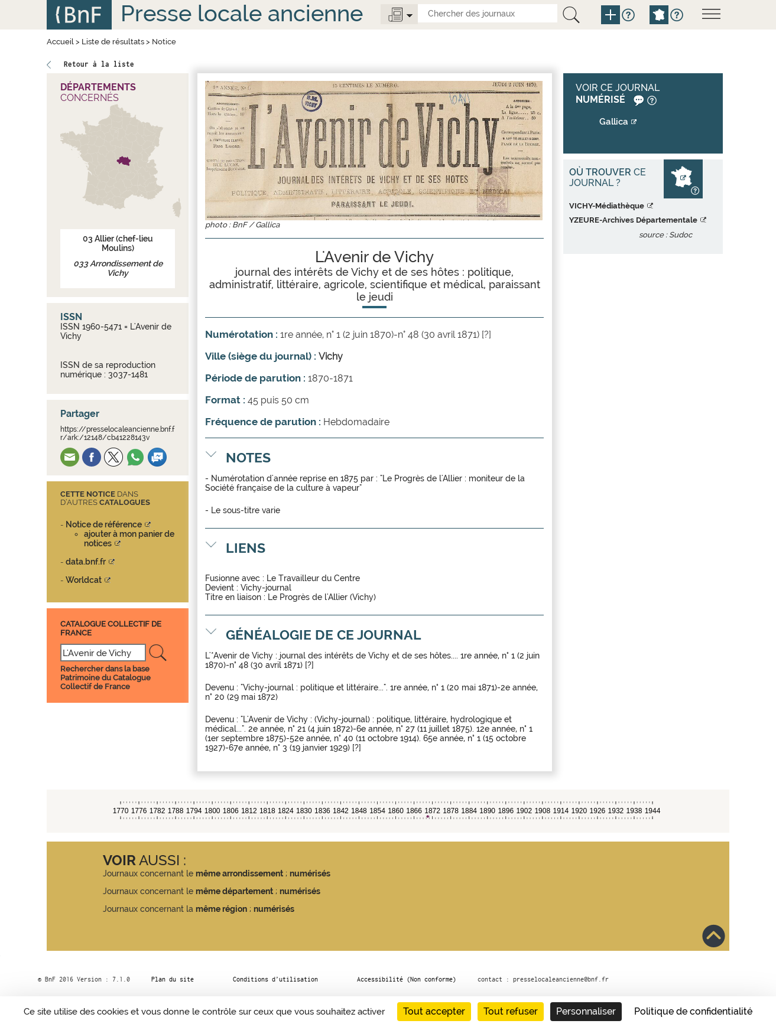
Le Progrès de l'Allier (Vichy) (322, 597)
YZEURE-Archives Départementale (633, 220)
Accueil (60, 41)
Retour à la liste (99, 64)
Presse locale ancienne (242, 13)
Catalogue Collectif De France (110, 628)
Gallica (613, 121)
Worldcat (84, 580)
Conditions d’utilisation (275, 979)
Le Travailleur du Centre (313, 578)
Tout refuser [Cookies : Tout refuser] (510, 1011)
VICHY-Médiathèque (606, 205)
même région (221, 909)
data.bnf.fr (86, 561)
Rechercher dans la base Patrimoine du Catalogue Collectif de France (105, 677)
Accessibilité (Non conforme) (406, 979)
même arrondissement (239, 873)
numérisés (310, 873)
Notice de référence (104, 524)
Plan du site (172, 979)
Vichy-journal (266, 587)
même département (234, 891)
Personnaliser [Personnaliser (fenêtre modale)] (586, 1011)
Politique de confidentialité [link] (693, 1011)
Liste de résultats (113, 41)
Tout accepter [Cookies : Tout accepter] (434, 1011)
